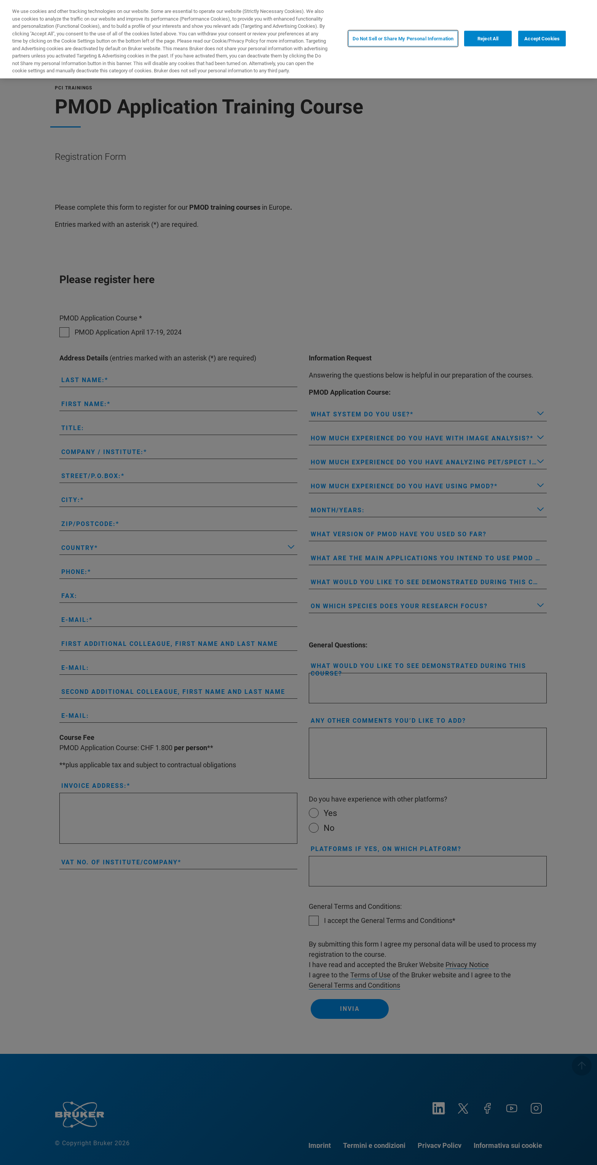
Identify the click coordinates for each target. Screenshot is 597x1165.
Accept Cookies (542, 38)
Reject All (487, 38)
